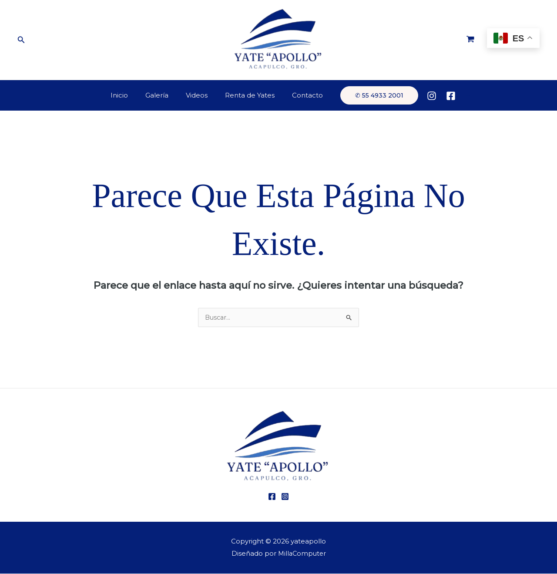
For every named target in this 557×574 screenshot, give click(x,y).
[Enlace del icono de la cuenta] (457, 95)
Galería (161, 95)
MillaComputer (302, 554)
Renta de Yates (245, 95)
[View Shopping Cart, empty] (470, 40)
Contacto (298, 95)
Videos (197, 95)
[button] (21, 40)
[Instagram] (421, 96)
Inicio (128, 95)
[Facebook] (440, 96)
